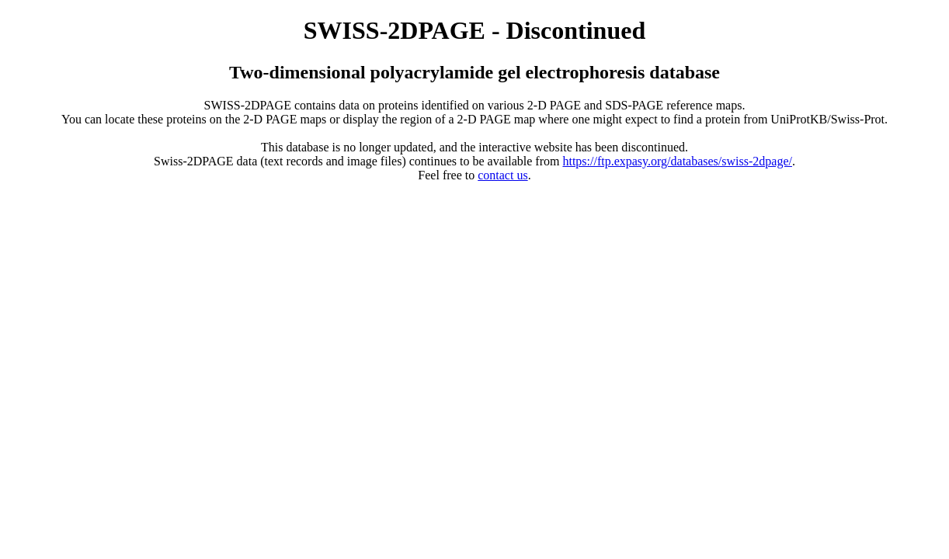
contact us (502, 175)
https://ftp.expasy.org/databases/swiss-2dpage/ (677, 161)
